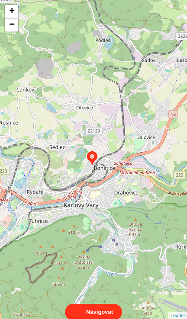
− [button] (12, 25)
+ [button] (12, 11)
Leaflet (178, 307)
